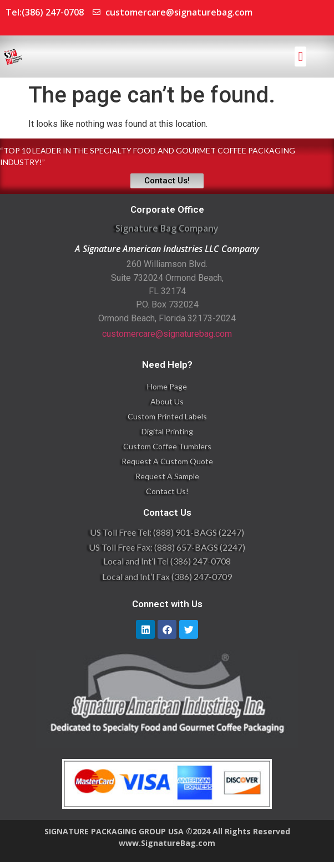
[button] (300, 56)
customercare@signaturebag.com (167, 334)
